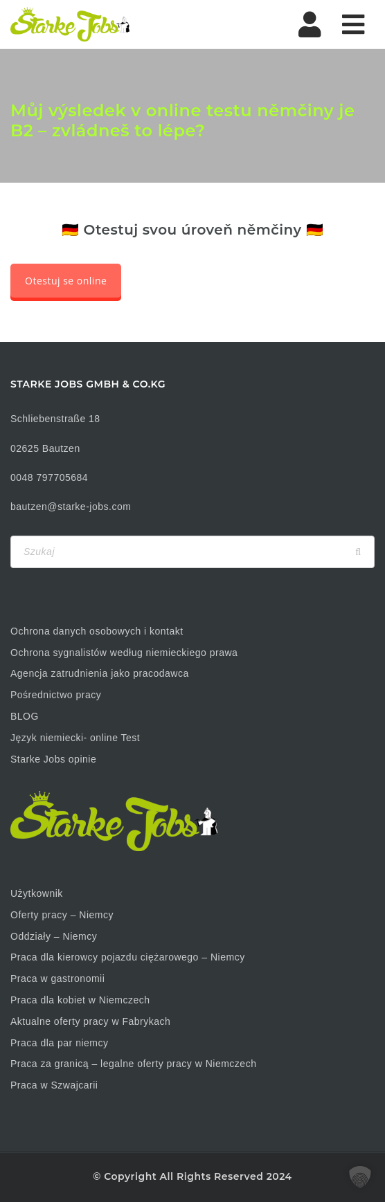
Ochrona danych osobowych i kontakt (96, 631)
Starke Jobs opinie (53, 759)
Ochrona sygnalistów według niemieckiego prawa (124, 652)
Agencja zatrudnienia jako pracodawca (99, 673)
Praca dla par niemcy (59, 1042)
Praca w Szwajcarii (54, 1085)
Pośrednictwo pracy (55, 694)
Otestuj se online (66, 280)
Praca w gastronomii (57, 978)
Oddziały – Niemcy (53, 936)
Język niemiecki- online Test (75, 737)
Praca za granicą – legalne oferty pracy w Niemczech (133, 1063)
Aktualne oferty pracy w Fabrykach (90, 1021)
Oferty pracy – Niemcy (62, 914)
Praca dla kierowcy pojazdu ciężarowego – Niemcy (127, 957)
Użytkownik (36, 893)
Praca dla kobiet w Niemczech (80, 999)
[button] (360, 1177)
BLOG (24, 716)
